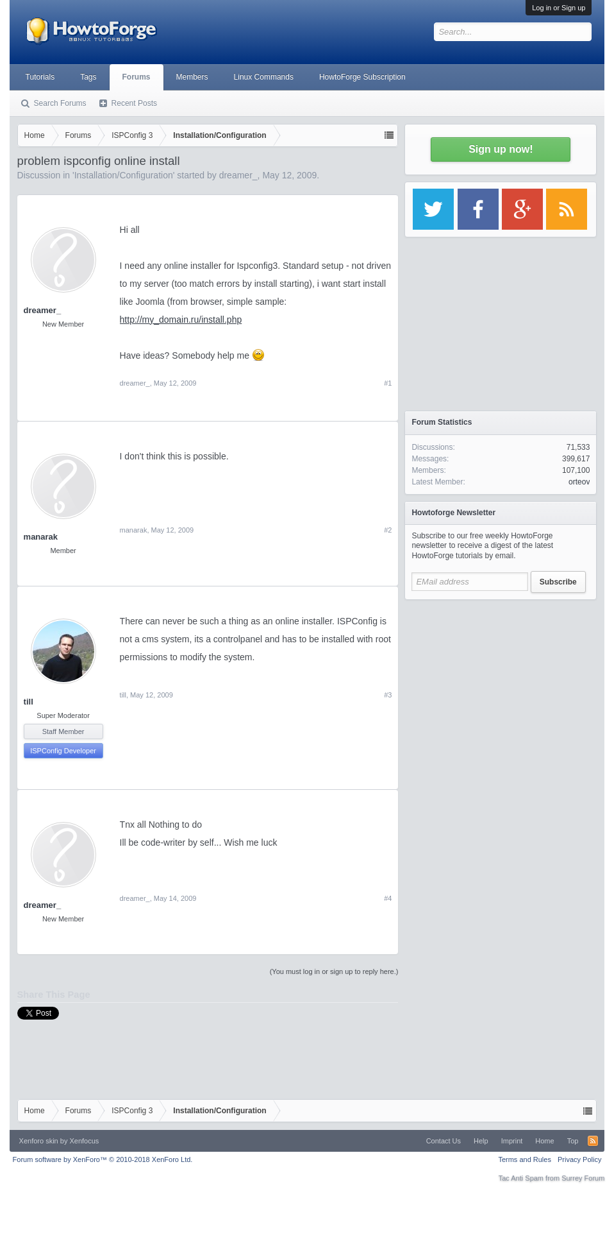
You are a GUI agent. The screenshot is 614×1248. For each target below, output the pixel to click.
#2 (388, 530)
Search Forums (60, 103)
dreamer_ (238, 175)
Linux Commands (264, 77)
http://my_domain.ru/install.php (181, 319)
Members (192, 77)
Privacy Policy (579, 1159)
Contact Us (443, 1141)
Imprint (512, 1141)
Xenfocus (84, 1141)
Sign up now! (501, 149)
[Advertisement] (500, 686)
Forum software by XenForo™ (103, 1159)
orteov (579, 481)
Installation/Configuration (123, 175)
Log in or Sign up (558, 8)
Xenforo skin (38, 1141)
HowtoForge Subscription (362, 77)
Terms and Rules (524, 1159)
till (28, 701)
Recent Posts (134, 103)
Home (544, 1141)
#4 (388, 898)
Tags (88, 77)
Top (573, 1141)
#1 (388, 383)
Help (481, 1141)
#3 (388, 695)
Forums (136, 77)
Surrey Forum (582, 1178)
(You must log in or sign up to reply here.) (334, 971)
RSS (593, 1141)
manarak (41, 537)
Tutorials (40, 77)
